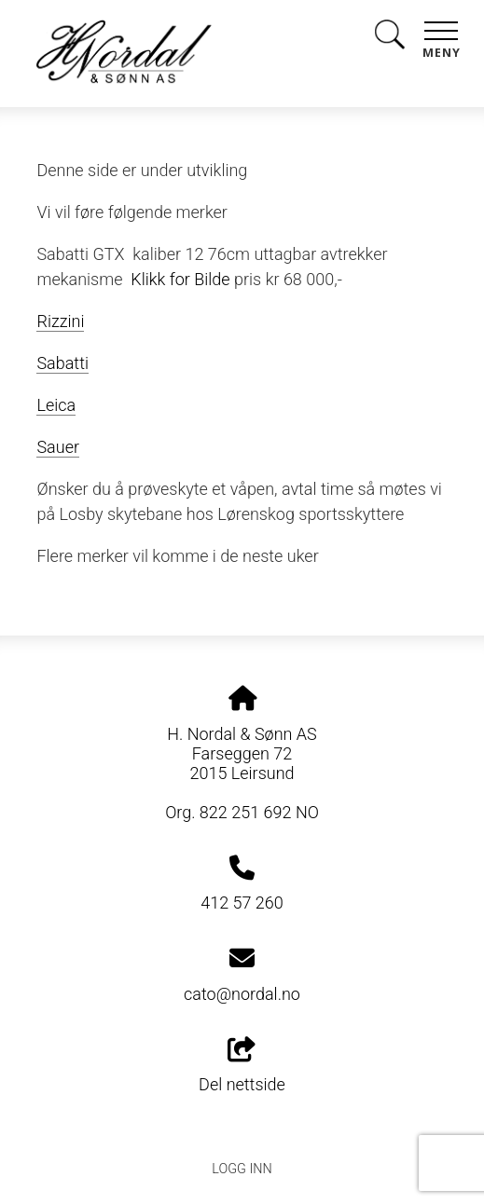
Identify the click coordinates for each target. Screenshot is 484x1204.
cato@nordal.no (242, 994)
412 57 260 (242, 902)
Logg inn (241, 1169)
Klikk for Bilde (180, 279)
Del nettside (242, 1066)
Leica (56, 405)
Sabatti (62, 363)
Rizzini (60, 321)
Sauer (57, 447)
